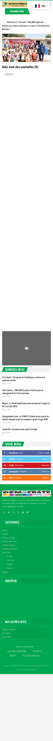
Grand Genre (6, 552)
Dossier (9, 568)
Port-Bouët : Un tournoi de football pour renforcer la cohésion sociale (23, 379)
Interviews (10, 560)
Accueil (4, 530)
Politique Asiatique (8, 545)
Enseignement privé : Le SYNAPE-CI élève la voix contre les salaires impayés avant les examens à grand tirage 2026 (25, 418)
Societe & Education (24, 646)
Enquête (9, 564)
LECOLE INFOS (6, 637)
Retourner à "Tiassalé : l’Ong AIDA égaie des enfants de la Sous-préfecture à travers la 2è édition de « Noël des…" (26, 26)
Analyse (9, 556)
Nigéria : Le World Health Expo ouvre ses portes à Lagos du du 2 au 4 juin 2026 (25, 405)
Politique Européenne (9, 548)
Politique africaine (8, 537)
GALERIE (4, 572)
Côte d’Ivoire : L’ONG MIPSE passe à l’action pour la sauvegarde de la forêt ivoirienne (22, 392)
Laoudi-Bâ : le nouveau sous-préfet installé (19, 429)
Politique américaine (9, 541)
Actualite (5, 533)
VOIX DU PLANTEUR (8, 629)
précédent (8, 74)
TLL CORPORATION (28, 670)
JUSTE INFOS (6, 633)
